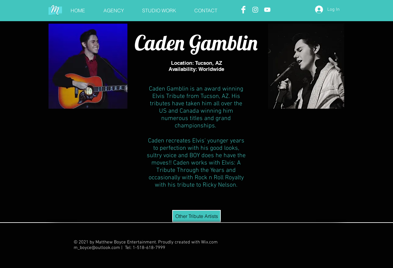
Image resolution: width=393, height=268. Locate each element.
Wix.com (209, 242)
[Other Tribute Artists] (196, 216)
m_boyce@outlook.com (97, 248)
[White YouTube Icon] (267, 10)
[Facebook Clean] (243, 10)
